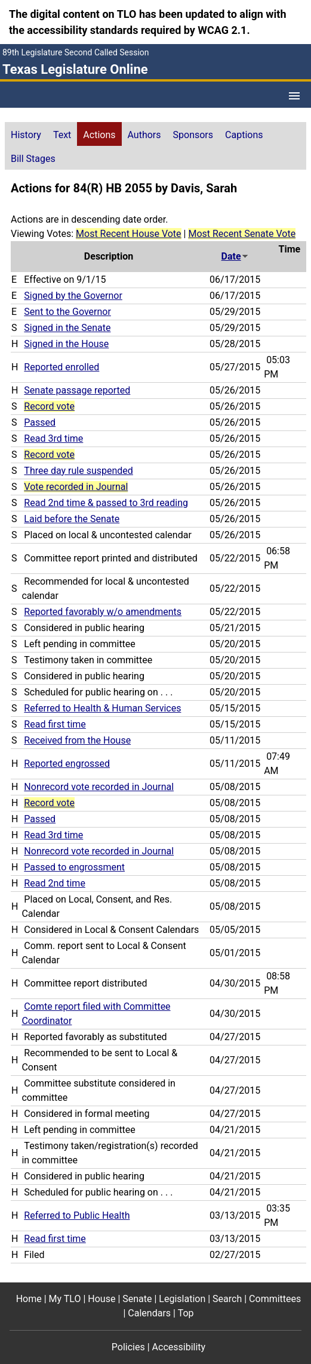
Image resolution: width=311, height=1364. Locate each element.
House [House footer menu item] (101, 1298)
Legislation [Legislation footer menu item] (182, 1298)
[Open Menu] (294, 96)
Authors (144, 135)
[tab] (26, 134)
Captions (244, 135)
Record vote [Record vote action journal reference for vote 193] (49, 454)
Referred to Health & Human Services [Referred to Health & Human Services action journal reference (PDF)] (102, 708)
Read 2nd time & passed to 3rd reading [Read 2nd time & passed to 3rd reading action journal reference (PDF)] (106, 502)
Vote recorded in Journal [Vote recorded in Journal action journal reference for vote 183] (76, 486)
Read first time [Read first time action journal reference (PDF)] (54, 724)
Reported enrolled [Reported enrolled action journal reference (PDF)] (61, 367)
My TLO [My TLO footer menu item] (65, 1298)
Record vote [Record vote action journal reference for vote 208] (49, 406)
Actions (99, 135)
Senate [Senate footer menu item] (137, 1298)
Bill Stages (33, 158)
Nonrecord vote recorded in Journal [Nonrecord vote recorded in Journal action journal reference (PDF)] (99, 786)
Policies (128, 1347)
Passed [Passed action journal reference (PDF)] (40, 422)
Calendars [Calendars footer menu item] (149, 1313)
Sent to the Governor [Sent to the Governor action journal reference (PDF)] (67, 311)
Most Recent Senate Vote (241, 233)
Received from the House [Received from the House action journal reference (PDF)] (77, 740)
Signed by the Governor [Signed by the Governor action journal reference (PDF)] (73, 295)
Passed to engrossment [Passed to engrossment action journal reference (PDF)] (74, 867)
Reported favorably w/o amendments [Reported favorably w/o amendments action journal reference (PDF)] (102, 611)
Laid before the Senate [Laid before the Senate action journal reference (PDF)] (71, 519)
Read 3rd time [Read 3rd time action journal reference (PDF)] (53, 438)
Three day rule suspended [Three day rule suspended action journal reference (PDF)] (78, 470)
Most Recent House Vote (128, 233)
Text (62, 135)
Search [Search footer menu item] (227, 1298)
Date (235, 256)
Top (186, 1313)
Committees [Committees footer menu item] (275, 1298)
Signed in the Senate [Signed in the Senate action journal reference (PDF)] (67, 327)
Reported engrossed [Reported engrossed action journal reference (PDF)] (67, 763)
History (26, 135)
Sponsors (193, 135)
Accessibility (179, 1347)
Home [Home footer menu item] (29, 1298)
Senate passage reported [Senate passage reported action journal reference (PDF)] (77, 390)
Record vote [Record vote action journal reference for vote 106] (49, 803)
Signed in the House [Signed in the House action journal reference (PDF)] (66, 343)
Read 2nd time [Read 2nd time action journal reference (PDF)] (54, 883)
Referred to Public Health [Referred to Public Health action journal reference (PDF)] (77, 1215)
